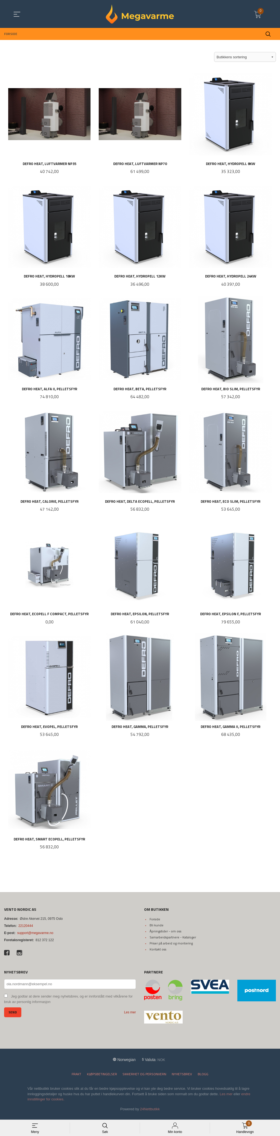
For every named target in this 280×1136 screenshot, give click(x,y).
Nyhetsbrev (182, 1077)
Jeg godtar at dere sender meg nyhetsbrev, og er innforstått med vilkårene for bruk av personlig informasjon (68, 1003)
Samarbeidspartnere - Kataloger (173, 940)
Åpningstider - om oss (165, 934)
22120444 (25, 929)
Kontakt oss (158, 952)
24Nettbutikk (150, 1112)
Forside (155, 922)
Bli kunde (157, 928)
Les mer (130, 1016)
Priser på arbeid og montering (171, 946)
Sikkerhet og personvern (144, 1077)
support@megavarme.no (35, 936)
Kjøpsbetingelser (102, 1077)
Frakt (76, 1077)
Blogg (203, 1077)
